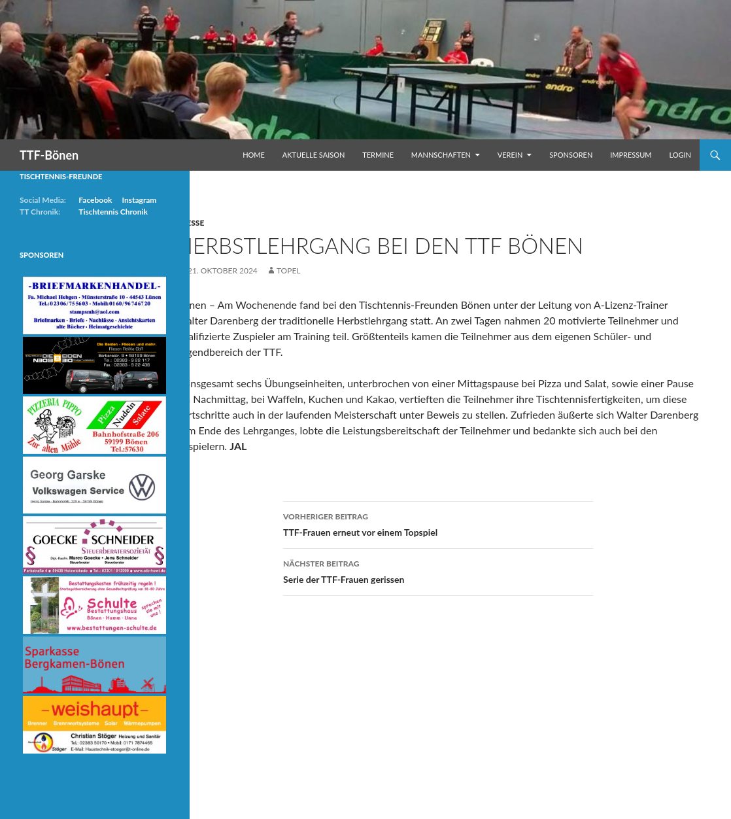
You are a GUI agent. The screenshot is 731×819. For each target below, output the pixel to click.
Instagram (139, 200)
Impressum (630, 154)
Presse (190, 223)
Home (254, 154)
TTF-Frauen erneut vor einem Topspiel (438, 523)
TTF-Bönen (49, 155)
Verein (510, 154)
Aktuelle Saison (313, 154)
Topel (289, 270)
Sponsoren (570, 154)
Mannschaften (441, 154)
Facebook (95, 200)
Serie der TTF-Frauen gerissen (438, 570)
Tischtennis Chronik (113, 212)
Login (680, 154)
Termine (378, 154)
